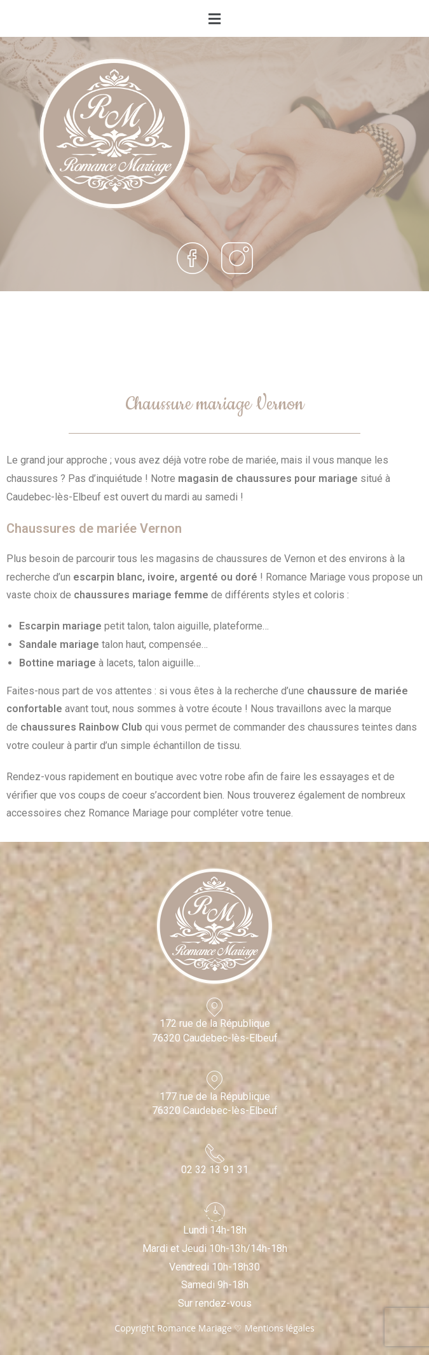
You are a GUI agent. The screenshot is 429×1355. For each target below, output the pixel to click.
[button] (214, 18)
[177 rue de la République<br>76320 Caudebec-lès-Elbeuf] (214, 1080)
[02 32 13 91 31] (214, 1153)
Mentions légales (280, 1328)
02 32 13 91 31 (215, 1170)
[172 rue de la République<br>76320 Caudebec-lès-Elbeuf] (214, 1007)
